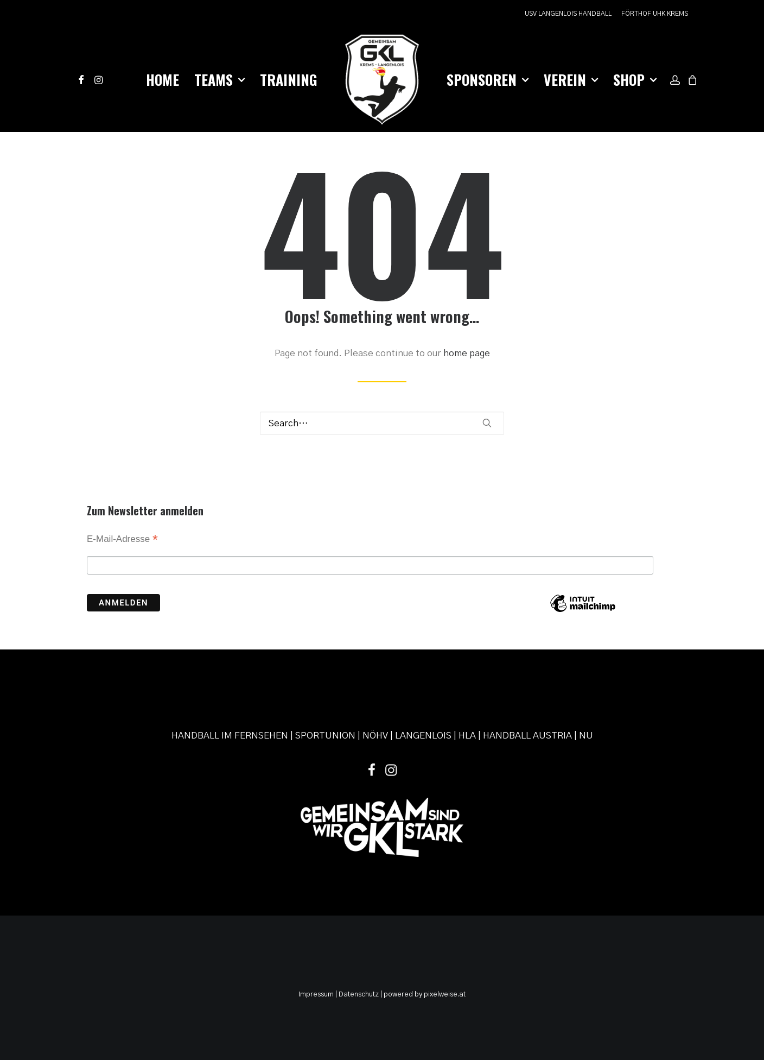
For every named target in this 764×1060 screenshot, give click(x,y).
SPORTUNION (325, 735)
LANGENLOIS (423, 735)
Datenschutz (359, 994)
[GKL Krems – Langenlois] (382, 80)
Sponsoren (488, 79)
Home (162, 79)
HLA (467, 735)
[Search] (382, 423)
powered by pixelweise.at (425, 994)
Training (288, 79)
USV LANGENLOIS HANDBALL (568, 13)
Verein (571, 79)
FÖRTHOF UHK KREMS (654, 13)
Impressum (316, 994)
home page (466, 353)
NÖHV (375, 735)
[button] (83, 80)
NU (586, 735)
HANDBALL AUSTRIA (527, 735)
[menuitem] (570, 14)
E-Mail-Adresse (122, 539)
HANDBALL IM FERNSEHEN (229, 735)
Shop (635, 79)
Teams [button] (219, 79)
